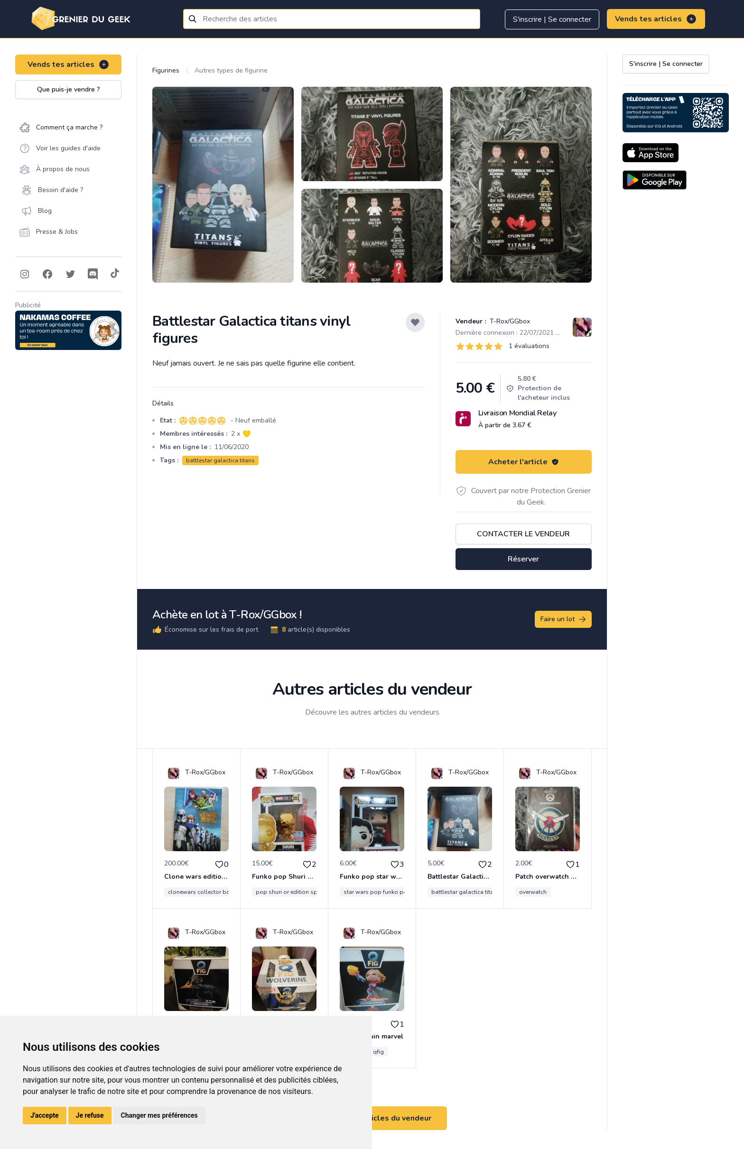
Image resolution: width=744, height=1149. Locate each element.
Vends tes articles (656, 19)
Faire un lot (563, 619)
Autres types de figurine (231, 70)
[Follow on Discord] (93, 274)
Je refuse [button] (90, 1115)
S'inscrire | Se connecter (552, 19)
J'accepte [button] (44, 1115)
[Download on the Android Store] (655, 180)
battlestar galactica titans (220, 460)
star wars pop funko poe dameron (390, 892)
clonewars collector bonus (204, 892)
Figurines (165, 70)
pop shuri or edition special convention (308, 892)
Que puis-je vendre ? (68, 89)
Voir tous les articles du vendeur (372, 1118)
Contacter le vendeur (523, 534)
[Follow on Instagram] (24, 274)
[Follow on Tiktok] (114, 274)
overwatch (533, 892)
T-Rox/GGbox (509, 321)
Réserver (523, 559)
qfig (378, 1052)
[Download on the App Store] (651, 152)
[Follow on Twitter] (70, 274)
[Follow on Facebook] (47, 274)
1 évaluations (529, 345)
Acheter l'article (523, 462)
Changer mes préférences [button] (159, 1115)
